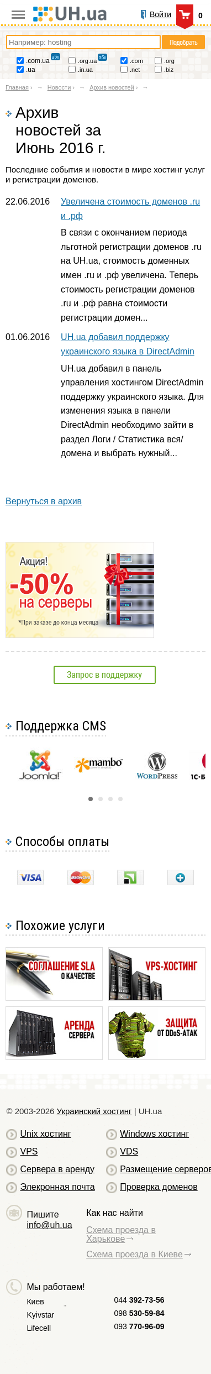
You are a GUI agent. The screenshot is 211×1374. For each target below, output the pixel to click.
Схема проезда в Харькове (121, 1234)
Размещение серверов (161, 1169)
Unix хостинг (45, 1133)
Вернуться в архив (44, 501)
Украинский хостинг (94, 1111)
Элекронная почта (57, 1187)
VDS (129, 1151)
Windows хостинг (154, 1133)
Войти (160, 14)
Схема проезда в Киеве (134, 1254)
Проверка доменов (158, 1187)
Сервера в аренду (57, 1169)
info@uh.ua (49, 1225)
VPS (29, 1151)
